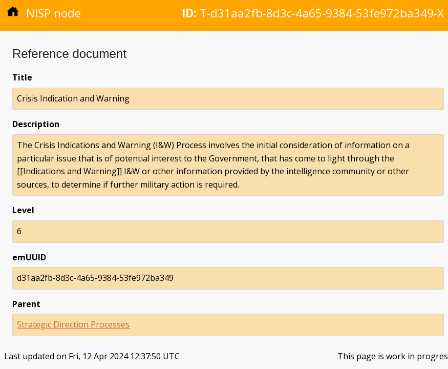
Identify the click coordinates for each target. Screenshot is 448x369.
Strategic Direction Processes (73, 324)
